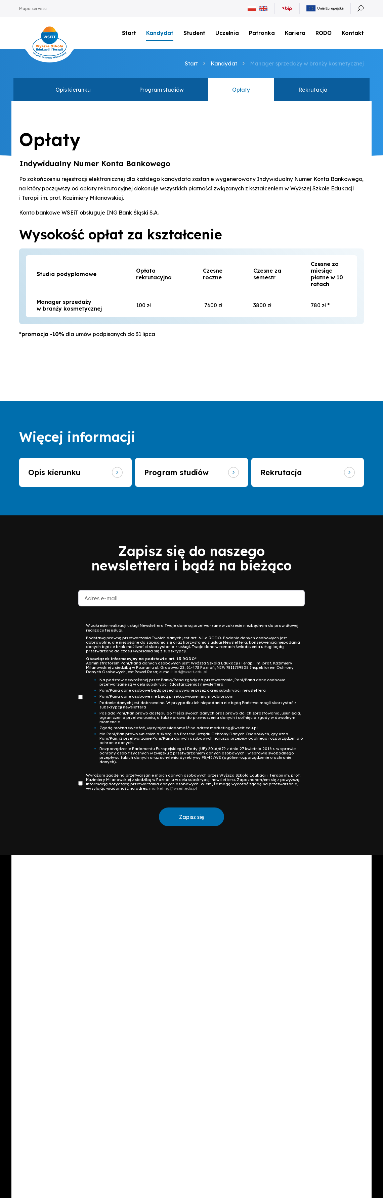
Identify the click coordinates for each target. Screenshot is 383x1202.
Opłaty (241, 91)
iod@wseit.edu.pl (190, 675)
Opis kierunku (73, 91)
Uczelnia (227, 33)
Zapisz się (191, 820)
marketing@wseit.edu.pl (173, 791)
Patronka (262, 33)
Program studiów (161, 91)
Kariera (295, 33)
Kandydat (159, 33)
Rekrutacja (313, 91)
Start (129, 33)
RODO (323, 33)
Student (194, 33)
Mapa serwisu (33, 8)
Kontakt (353, 35)
